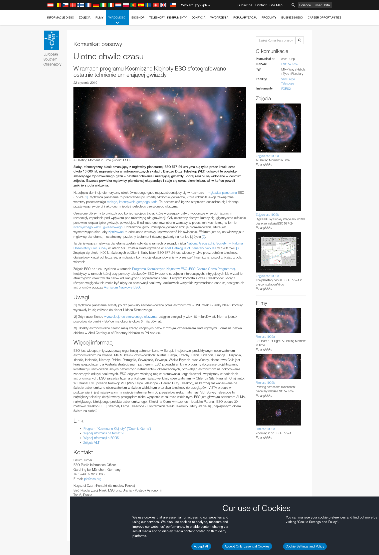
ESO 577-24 (289, 64)
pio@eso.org (92, 479)
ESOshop (137, 17)
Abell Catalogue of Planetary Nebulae (190, 248)
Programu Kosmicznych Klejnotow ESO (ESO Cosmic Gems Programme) (183, 269)
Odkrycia (198, 17)
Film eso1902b (265, 382)
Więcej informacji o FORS (101, 438)
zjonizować (116, 232)
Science (305, 5)
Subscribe (245, 5)
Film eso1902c (265, 429)
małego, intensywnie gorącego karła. (132, 202)
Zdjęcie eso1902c (267, 276)
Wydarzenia (219, 17)
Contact (261, 5)
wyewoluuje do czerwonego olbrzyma (130, 316)
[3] (237, 248)
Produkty (269, 17)
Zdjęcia (84, 17)
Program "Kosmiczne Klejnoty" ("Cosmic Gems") (117, 428)
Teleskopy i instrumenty (168, 17)
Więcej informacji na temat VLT (105, 433)
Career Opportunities (324, 17)
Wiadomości (117, 20)
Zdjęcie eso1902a (267, 156)
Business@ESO (292, 17)
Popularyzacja (245, 17)
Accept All (201, 546)
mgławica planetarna (222, 192)
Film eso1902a (265, 336)
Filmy (99, 17)
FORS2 (286, 88)
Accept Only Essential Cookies (247, 546)
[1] (86, 197)
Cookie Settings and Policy (305, 546)
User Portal (323, 5)
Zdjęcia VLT (91, 442)
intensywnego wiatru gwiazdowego (97, 227)
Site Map (276, 5)
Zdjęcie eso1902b (267, 214)
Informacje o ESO (60, 17)
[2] (203, 236)
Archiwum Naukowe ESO (122, 287)
